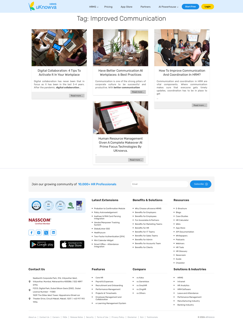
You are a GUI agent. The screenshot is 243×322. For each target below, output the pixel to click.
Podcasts (180, 239)
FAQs (65, 317)
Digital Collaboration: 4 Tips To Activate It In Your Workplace (59, 72)
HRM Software (184, 289)
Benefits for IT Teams (145, 232)
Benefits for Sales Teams (146, 236)
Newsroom (181, 255)
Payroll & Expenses (104, 281)
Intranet (181, 281)
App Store (126, 6)
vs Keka (140, 277)
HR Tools (180, 247)
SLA (142, 317)
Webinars (180, 243)
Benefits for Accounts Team (148, 243)
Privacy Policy (118, 317)
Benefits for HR (142, 228)
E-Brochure (181, 208)
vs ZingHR (141, 289)
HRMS (92, 6)
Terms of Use (102, 317)
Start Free (190, 6)
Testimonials (152, 317)
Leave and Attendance (187, 293)
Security (90, 317)
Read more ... (77, 95)
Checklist (180, 263)
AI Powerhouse (167, 6)
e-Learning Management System (111, 303)
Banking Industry (185, 305)
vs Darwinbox (143, 281)
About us (32, 317)
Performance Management (108, 289)
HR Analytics (183, 285)
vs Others (141, 293)
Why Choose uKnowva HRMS (148, 208)
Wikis (178, 224)
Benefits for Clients (144, 247)
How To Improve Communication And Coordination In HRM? (182, 72)
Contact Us (44, 317)
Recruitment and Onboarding (109, 285)
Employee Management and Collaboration (109, 298)
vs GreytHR (142, 285)
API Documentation (185, 232)
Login (208, 6)
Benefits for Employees (146, 216)
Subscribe (201, 184)
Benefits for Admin (143, 239)
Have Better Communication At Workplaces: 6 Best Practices (120, 72)
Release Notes (76, 317)
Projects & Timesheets (106, 293)
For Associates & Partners (147, 220)
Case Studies (182, 216)
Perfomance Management (189, 297)
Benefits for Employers (145, 212)
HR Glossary (181, 251)
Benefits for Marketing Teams (148, 224)
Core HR (99, 277)
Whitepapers (182, 236)
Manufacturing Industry (188, 301)
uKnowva (209, 317)
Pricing (108, 6)
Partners (145, 6)
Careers (56, 317)
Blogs (178, 212)
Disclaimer (132, 317)
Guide (178, 259)
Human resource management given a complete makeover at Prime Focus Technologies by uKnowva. (120, 144)
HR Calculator (182, 220)
